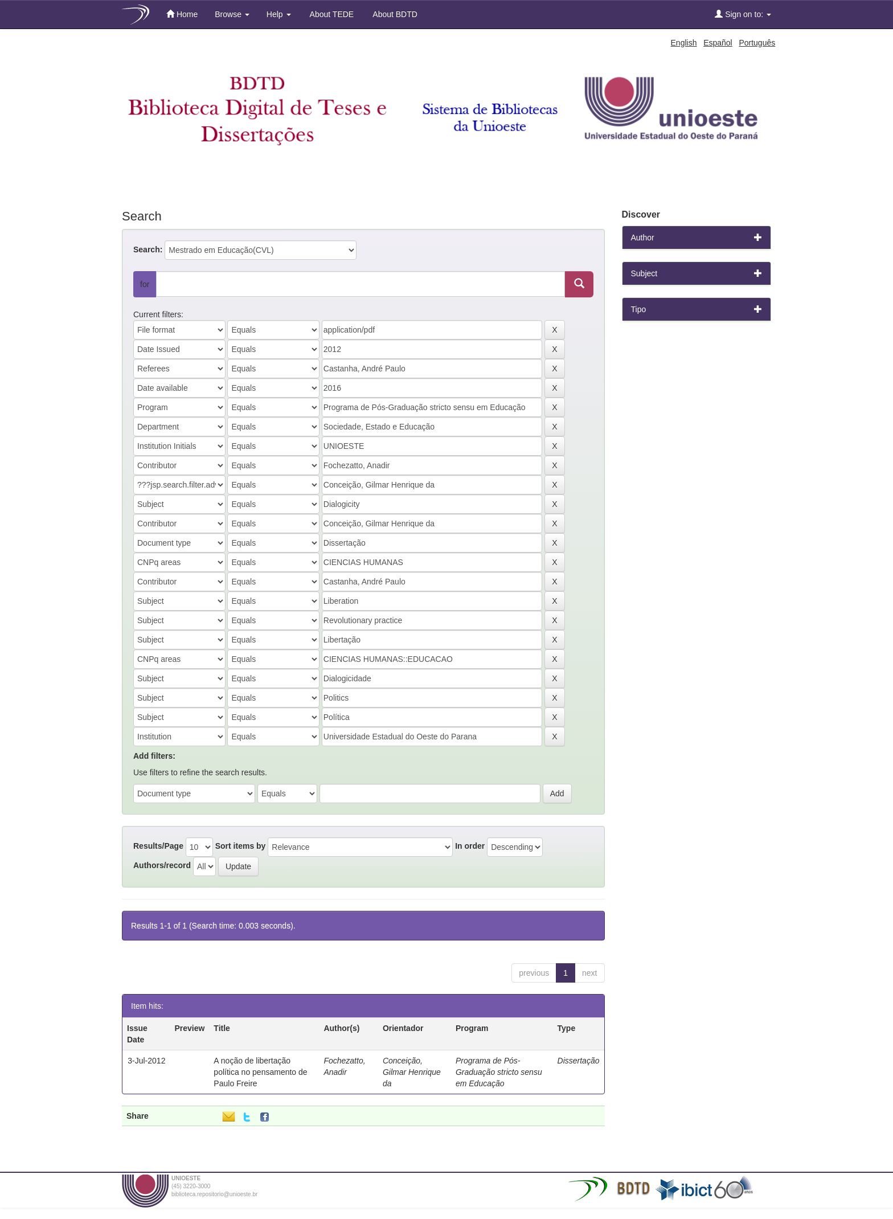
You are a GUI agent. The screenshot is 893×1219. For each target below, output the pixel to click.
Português (757, 42)
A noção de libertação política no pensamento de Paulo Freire (260, 1072)
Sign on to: (743, 14)
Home (182, 14)
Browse (232, 14)
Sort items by (240, 845)
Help (279, 14)
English (684, 42)
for (144, 284)
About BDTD (394, 14)
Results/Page (158, 845)
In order (470, 845)
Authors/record (162, 865)
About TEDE (331, 14)
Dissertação (579, 1060)
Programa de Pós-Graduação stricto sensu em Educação (499, 1072)
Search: (147, 249)
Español (717, 42)
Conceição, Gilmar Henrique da (412, 1072)
